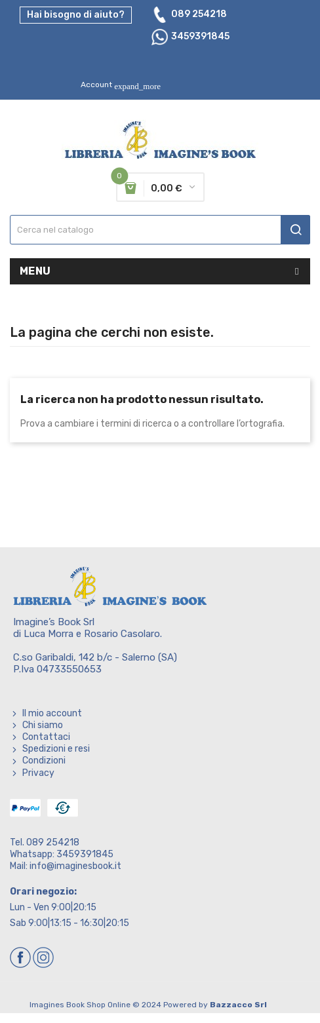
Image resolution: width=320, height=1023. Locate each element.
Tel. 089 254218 (44, 842)
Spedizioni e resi (56, 748)
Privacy (38, 773)
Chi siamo (42, 725)
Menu (35, 271)
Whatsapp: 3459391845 (61, 854)
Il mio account (52, 713)
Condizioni (44, 760)
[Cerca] (160, 229)
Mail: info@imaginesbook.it (65, 866)
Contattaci (46, 737)
